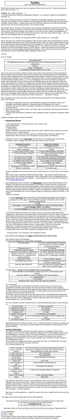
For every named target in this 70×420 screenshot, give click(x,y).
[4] (20, 219)
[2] (60, 209)
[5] (22, 339)
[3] (59, 216)
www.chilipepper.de (17, 180)
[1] (9, 17)
